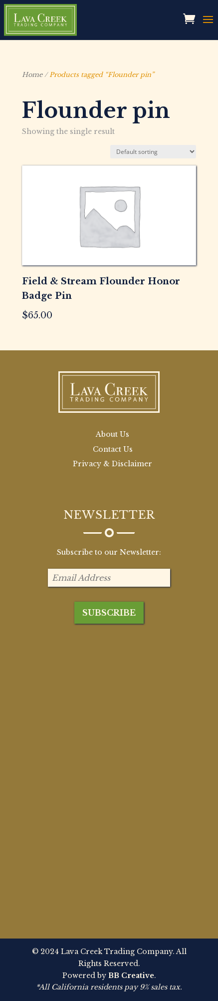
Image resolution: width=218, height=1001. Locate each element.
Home (32, 74)
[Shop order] (153, 151)
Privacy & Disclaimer (112, 463)
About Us (112, 434)
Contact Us (113, 449)
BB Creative (131, 975)
